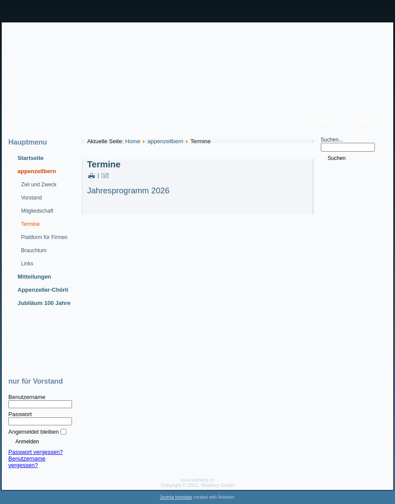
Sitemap (370, 120)
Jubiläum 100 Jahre (44, 303)
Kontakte (321, 120)
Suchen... (332, 140)
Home (132, 141)
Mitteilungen (34, 276)
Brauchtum (34, 250)
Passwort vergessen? (35, 452)
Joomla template (176, 497)
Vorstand (31, 198)
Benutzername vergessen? (27, 461)
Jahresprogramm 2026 (128, 190)
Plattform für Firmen (44, 237)
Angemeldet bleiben (33, 431)
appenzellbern (37, 171)
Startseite (30, 158)
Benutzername (27, 397)
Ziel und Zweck (39, 184)
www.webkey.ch (197, 479)
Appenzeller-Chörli (43, 289)
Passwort (20, 414)
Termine (30, 224)
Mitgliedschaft (37, 211)
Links (27, 264)
